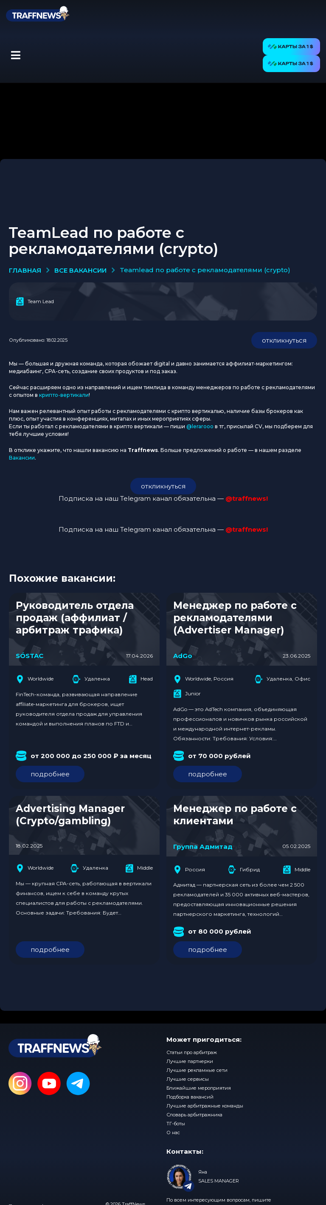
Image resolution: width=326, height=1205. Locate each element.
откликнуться (284, 340)
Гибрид (244, 869)
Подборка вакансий (190, 1097)
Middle (139, 868)
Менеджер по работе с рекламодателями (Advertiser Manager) (235, 618)
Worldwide (34, 679)
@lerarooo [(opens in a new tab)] (200, 426)
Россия (189, 869)
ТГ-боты (175, 1124)
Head (141, 679)
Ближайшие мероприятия (198, 1088)
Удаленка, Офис (282, 679)
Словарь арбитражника (194, 1115)
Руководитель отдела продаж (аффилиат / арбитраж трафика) (75, 618)
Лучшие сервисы (187, 1079)
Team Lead (35, 301)
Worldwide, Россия (203, 679)
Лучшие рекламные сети (197, 1070)
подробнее (50, 774)
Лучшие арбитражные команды (204, 1106)
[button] (15, 55)
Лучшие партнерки (189, 1061)
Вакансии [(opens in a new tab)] (22, 458)
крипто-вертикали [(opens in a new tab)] (64, 395)
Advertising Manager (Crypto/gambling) (70, 815)
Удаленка (91, 679)
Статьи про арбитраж (191, 1052)
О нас (173, 1132)
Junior (187, 693)
